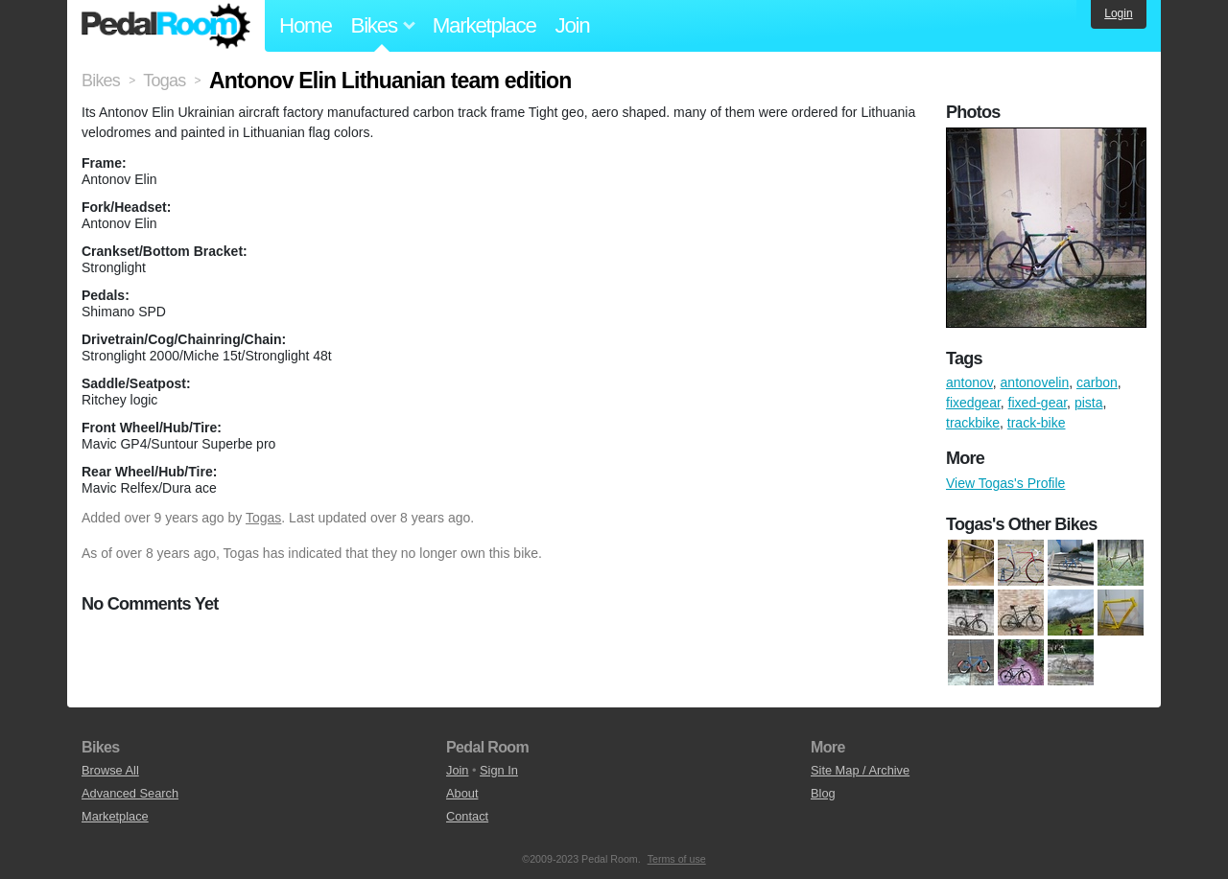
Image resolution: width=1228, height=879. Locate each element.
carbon (1097, 382)
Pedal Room (166, 26)
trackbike (973, 422)
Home (305, 25)
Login (1118, 13)
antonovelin (1035, 382)
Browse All (110, 770)
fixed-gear (1037, 402)
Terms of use (677, 859)
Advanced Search (130, 793)
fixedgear (973, 402)
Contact (467, 816)
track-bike (1036, 422)
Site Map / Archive (860, 770)
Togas (263, 517)
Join (572, 25)
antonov (969, 382)
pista (1088, 402)
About (462, 793)
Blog (823, 793)
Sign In (499, 770)
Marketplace (484, 25)
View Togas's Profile (1005, 483)
